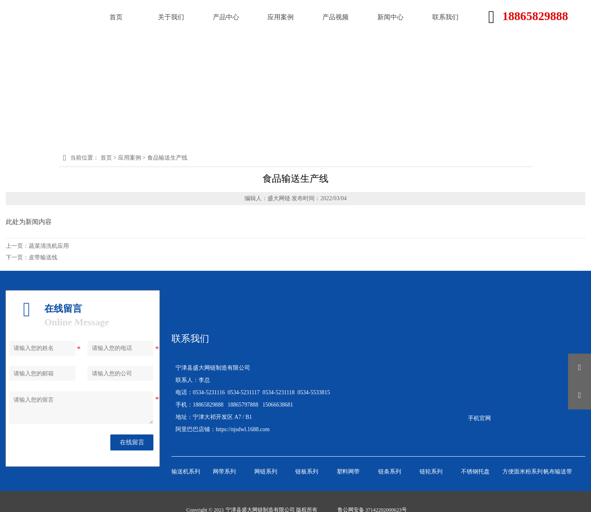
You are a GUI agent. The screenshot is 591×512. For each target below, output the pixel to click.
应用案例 (131, 157)
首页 (108, 157)
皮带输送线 (43, 257)
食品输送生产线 (169, 157)
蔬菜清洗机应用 (49, 245)
